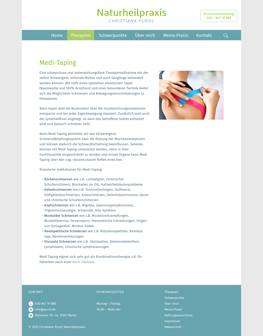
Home (57, 35)
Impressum (172, 321)
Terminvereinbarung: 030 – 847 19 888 (219, 16)
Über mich (145, 35)
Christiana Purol (131, 21)
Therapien (81, 35)
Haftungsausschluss (178, 315)
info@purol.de (45, 309)
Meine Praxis (175, 35)
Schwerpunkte (113, 35)
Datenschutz (173, 327)
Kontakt (204, 35)
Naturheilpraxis (131, 12)
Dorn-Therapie (83, 262)
